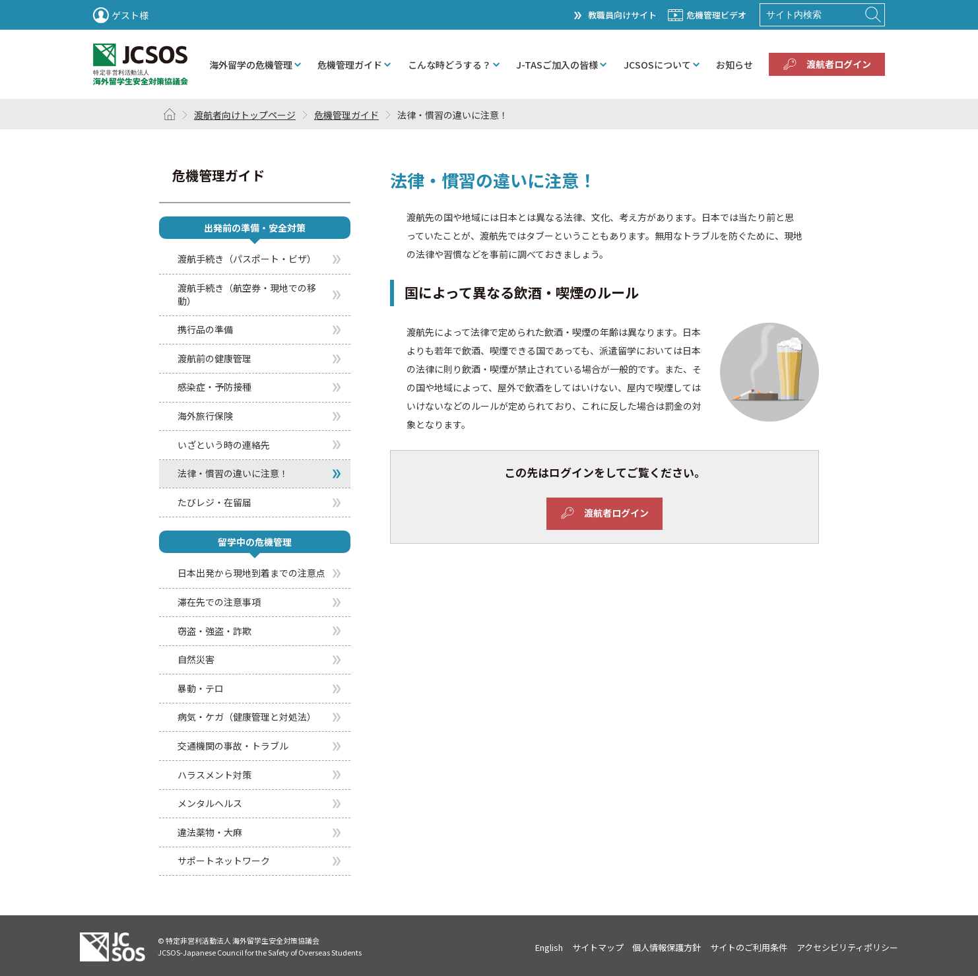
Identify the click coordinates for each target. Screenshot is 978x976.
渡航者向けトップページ (245, 114)
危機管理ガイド (346, 114)
